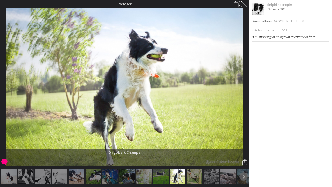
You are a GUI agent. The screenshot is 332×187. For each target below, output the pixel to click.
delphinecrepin (279, 4)
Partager (125, 4)
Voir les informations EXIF (269, 30)
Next (243, 176)
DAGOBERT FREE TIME (289, 21)
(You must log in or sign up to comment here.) (284, 37)
